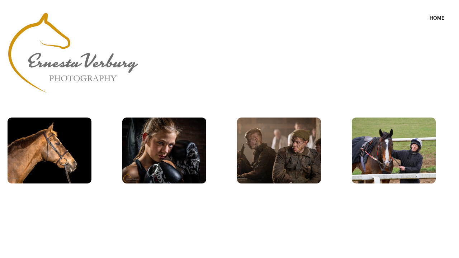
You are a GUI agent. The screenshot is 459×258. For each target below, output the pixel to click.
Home (437, 18)
